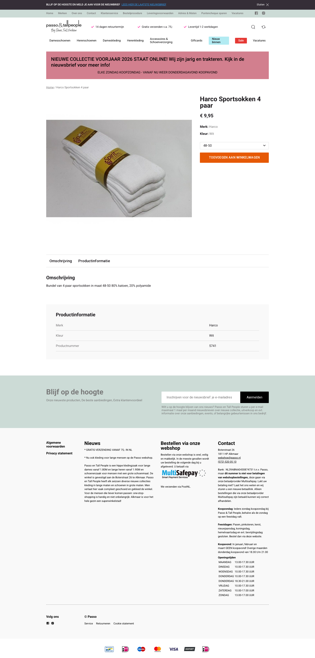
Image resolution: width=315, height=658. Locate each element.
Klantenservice (109, 13)
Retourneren (103, 623)
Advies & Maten (187, 13)
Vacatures (237, 13)
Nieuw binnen (216, 40)
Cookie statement (124, 623)
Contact (91, 13)
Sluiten (263, 4)
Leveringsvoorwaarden (160, 13)
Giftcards (196, 40)
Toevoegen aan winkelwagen (234, 157)
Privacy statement (59, 453)
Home (49, 13)
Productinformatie (94, 261)
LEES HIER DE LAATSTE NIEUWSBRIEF (144, 4)
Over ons (77, 13)
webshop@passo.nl (229, 457)
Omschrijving (60, 261)
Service (88, 623)
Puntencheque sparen (214, 13)
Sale (241, 40)
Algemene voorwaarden (55, 444)
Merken (62, 13)
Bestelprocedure (132, 13)
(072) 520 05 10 (227, 461)
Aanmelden (254, 397)
